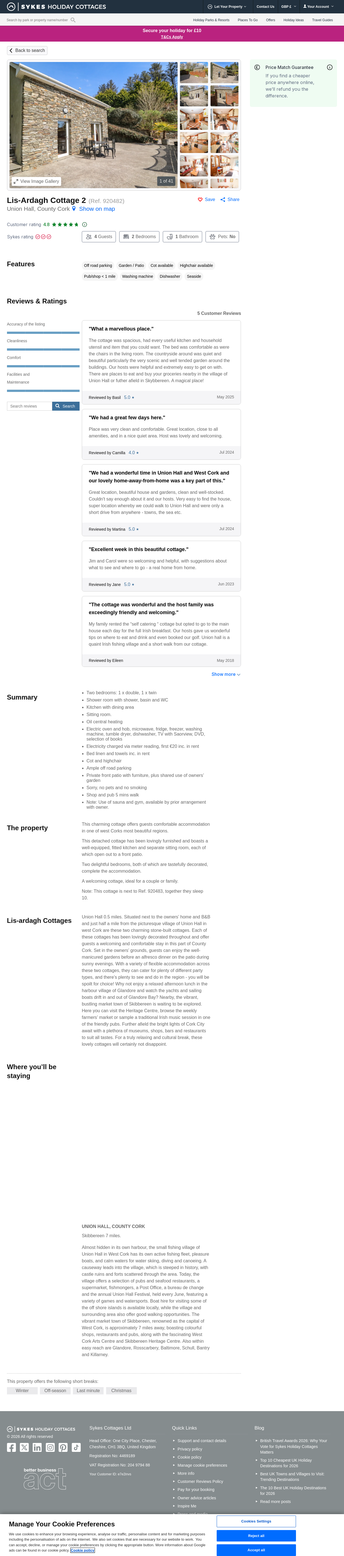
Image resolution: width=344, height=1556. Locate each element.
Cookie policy (190, 1457)
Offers (270, 20)
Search (65, 405)
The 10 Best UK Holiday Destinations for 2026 (293, 1491)
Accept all (256, 1550)
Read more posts (275, 1501)
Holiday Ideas (293, 20)
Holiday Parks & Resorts (211, 20)
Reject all (256, 1536)
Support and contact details (202, 1440)
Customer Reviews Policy (200, 1481)
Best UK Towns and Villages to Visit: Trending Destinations (292, 1477)
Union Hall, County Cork (61, 208)
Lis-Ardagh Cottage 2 (46, 200)
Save (210, 199)
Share (234, 199)
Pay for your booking (196, 1489)
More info (186, 1473)
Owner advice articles (197, 1498)
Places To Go (248, 20)
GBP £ (288, 7)
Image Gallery (36, 181)
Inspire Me (187, 1506)
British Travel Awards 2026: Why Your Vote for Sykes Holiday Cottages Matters (293, 1446)
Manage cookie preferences (202, 1465)
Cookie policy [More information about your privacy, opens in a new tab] (83, 1550)
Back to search (30, 50)
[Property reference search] (73, 20)
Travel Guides (322, 20)
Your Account (318, 6)
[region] (172, 1535)
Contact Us (265, 7)
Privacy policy (190, 1449)
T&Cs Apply (172, 37)
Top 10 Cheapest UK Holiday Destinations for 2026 (286, 1463)
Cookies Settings (256, 1521)
